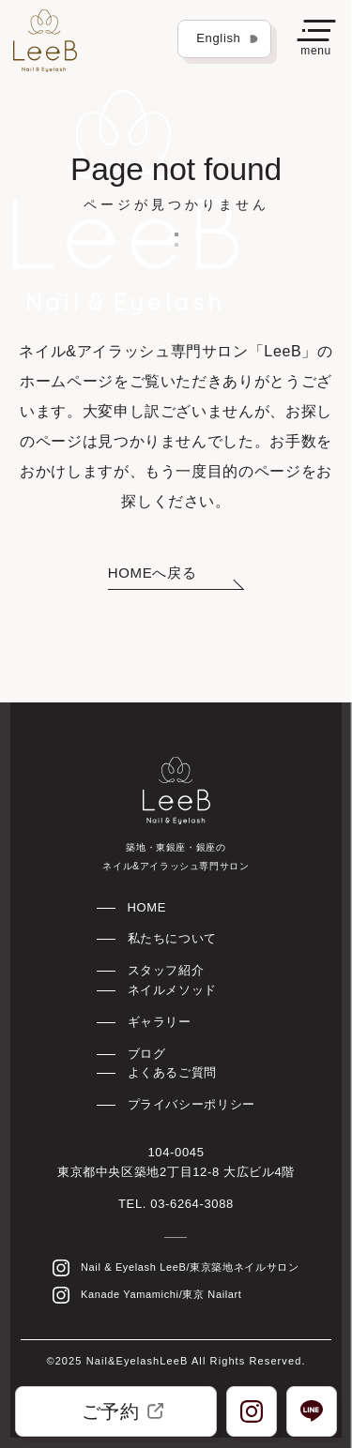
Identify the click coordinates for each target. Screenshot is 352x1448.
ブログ (147, 1054)
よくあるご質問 (172, 1072)
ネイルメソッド (172, 990)
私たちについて (172, 938)
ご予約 (123, 1411)
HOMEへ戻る (152, 573)
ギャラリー (159, 1022)
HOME (147, 907)
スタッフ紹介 (166, 970)
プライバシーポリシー (191, 1104)
